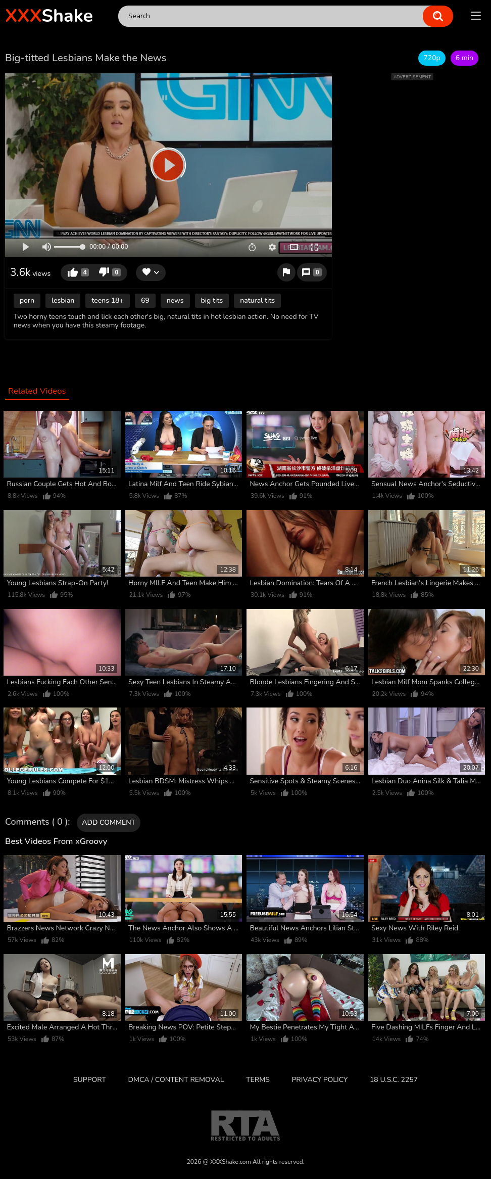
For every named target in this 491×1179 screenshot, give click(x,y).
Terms (258, 1079)
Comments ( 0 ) (36, 822)
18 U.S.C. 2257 (394, 1079)
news (175, 300)
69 (145, 300)
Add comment (108, 822)
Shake (49, 16)
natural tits (257, 300)
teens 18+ (107, 300)
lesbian (63, 300)
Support (89, 1079)
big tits (212, 300)
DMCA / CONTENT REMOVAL (176, 1079)
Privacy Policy (319, 1079)
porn (27, 300)
